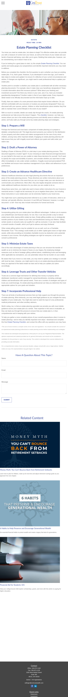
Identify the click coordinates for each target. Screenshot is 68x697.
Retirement (34, 694)
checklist (44, 115)
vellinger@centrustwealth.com (34, 683)
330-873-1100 (36, 668)
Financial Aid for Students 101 (12, 585)
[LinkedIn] (35, 686)
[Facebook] (32, 686)
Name (3, 358)
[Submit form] (6, 399)
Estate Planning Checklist (50, 63)
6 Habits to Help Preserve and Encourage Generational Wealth (25, 528)
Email (3, 370)
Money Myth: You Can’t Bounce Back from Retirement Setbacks (26, 470)
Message (4, 382)
